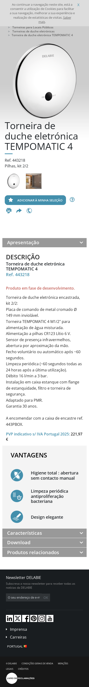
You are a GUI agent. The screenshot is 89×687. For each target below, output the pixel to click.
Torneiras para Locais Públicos (32, 27)
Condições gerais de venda (37, 663)
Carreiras (18, 637)
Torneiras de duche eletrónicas (33, 31)
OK (45, 597)
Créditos (23, 668)
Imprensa (18, 629)
